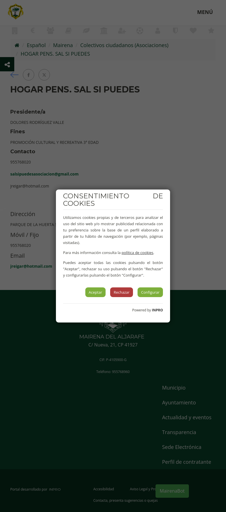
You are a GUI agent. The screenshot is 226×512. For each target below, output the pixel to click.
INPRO (157, 310)
